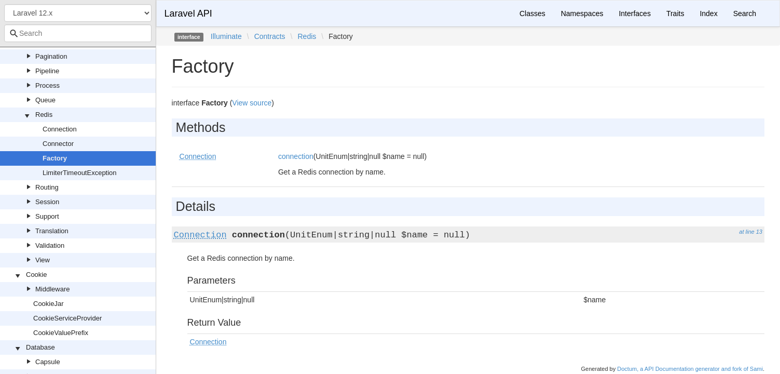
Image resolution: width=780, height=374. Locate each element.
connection (295, 156)
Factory (55, 158)
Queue (45, 100)
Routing (47, 187)
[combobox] (78, 33)
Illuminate (226, 36)
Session (47, 202)
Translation (52, 231)
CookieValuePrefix (60, 333)
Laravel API (188, 13)
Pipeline (47, 71)
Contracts (269, 36)
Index (708, 13)
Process (47, 85)
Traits (675, 13)
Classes (532, 13)
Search (744, 13)
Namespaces (582, 13)
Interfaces (634, 13)
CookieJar (48, 304)
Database (40, 347)
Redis (43, 114)
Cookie (36, 274)
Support (47, 216)
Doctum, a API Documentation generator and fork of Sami (690, 369)
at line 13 (750, 232)
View (42, 260)
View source (251, 103)
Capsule (47, 362)
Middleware (52, 289)
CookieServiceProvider (67, 318)
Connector (58, 144)
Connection (60, 129)
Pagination (51, 56)
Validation (49, 245)
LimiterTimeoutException (80, 173)
